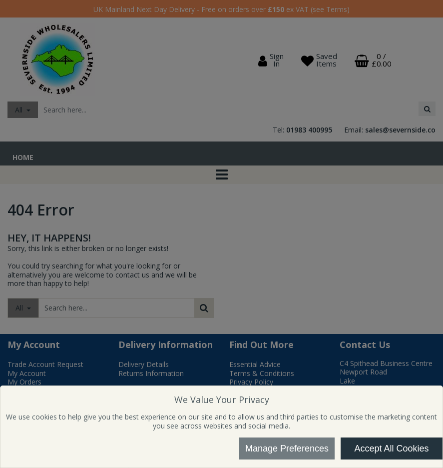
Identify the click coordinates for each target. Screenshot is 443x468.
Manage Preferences (287, 449)
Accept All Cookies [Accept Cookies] (391, 449)
